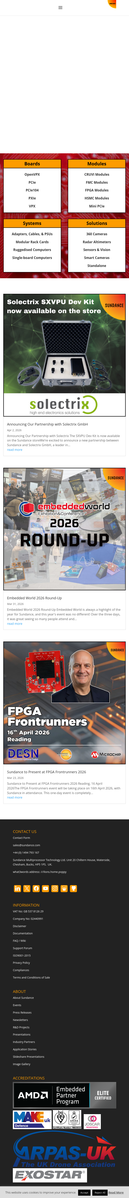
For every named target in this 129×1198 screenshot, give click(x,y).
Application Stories (25, 1049)
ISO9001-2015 (22, 955)
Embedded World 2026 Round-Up (34, 598)
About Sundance (23, 998)
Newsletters (20, 1020)
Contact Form (21, 838)
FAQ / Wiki (19, 941)
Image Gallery (21, 1064)
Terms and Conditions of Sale (31, 977)
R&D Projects (21, 1027)
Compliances (21, 970)
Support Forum (22, 948)
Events (17, 1005)
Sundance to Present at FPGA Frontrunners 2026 (46, 772)
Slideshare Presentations (28, 1056)
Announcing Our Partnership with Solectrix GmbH (47, 424)
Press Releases (22, 1012)
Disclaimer (19, 926)
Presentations (21, 1034)
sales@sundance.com (26, 845)
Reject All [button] (100, 1192)
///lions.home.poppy (53, 872)
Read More (116, 1192)
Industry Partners (24, 1042)
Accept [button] (84, 1192)
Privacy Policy (21, 963)
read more (14, 450)
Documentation (23, 933)
